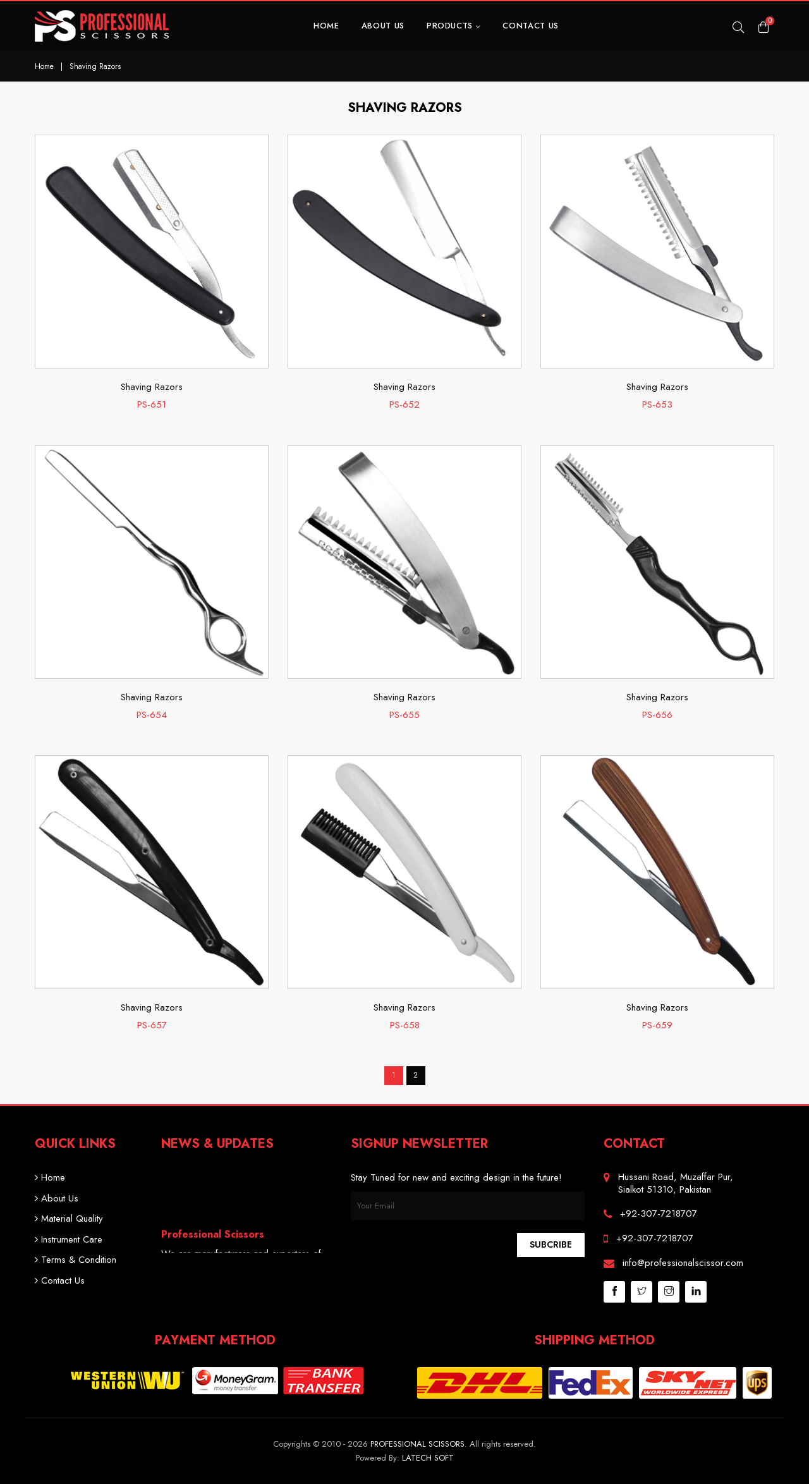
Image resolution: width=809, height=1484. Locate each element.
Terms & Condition (75, 1260)
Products (454, 26)
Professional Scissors (417, 1444)
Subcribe (551, 1244)
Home (326, 26)
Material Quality (69, 1219)
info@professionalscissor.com (683, 1263)
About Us (383, 26)
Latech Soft (428, 1458)
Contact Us (530, 26)
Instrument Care (68, 1239)
